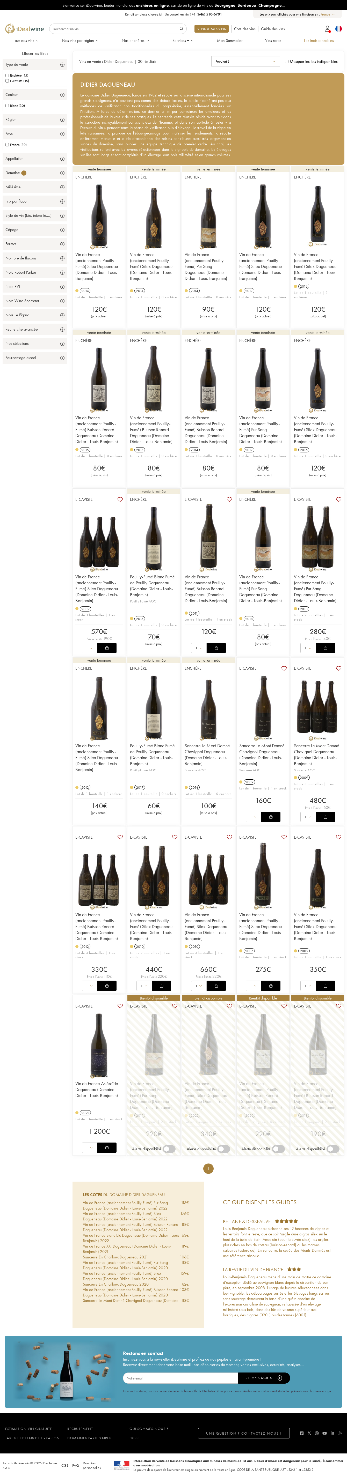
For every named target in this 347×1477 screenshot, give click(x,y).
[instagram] (317, 1433)
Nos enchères (136, 40)
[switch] (169, 1149)
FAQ (75, 1465)
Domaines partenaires (89, 1438)
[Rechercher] (118, 29)
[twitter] (309, 1433)
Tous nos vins (26, 40)
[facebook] (301, 1433)
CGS (64, 1465)
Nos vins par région (80, 40)
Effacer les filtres (35, 53)
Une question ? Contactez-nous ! (244, 1433)
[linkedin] (332, 1433)
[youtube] (324, 1433)
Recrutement (80, 1428)
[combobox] (328, 14)
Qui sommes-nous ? (148, 1428)
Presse (135, 1438)
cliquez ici (155, 14)
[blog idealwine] (340, 1433)
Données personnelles (92, 1465)
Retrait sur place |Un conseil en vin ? (173, 14)
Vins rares (273, 40)
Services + (183, 40)
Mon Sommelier (230, 40)
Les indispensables (319, 40)
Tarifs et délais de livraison (32, 1438)
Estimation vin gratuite (28, 1428)
